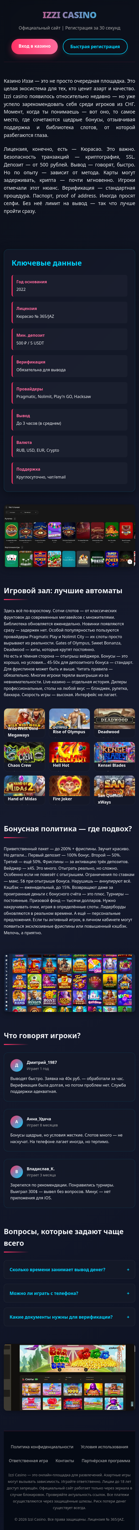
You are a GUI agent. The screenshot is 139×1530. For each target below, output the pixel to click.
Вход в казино (34, 46)
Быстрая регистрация (95, 46)
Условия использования (104, 1447)
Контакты (64, 1460)
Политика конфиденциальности (42, 1447)
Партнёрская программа (106, 1460)
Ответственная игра (28, 1460)
